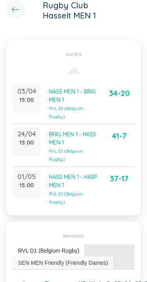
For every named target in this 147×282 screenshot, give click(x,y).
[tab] (49, 250)
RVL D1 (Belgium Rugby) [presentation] (48, 251)
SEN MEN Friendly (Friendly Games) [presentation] (63, 263)
